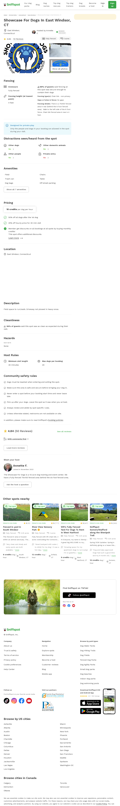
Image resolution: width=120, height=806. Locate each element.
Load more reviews (16, 448)
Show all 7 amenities (16, 189)
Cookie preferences (12, 664)
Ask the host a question (18, 484)
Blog (38, 5)
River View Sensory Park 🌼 (42, 528)
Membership (47, 655)
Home (44, 646)
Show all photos (60, 69)
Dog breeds (82, 4)
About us (8, 646)
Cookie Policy (101, 804)
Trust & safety (10, 650)
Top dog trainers (69, 4)
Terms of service (11, 655)
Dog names (46, 4)
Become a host (92, 4)
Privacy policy (10, 660)
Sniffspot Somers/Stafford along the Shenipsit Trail (100, 531)
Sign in (103, 4)
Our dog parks (28, 4)
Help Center (9, 669)
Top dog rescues (56, 4)
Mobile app (47, 674)
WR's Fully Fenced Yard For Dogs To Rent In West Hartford (72, 530)
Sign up (112, 4)
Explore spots (48, 650)
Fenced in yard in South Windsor (12, 528)
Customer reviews (50, 664)
